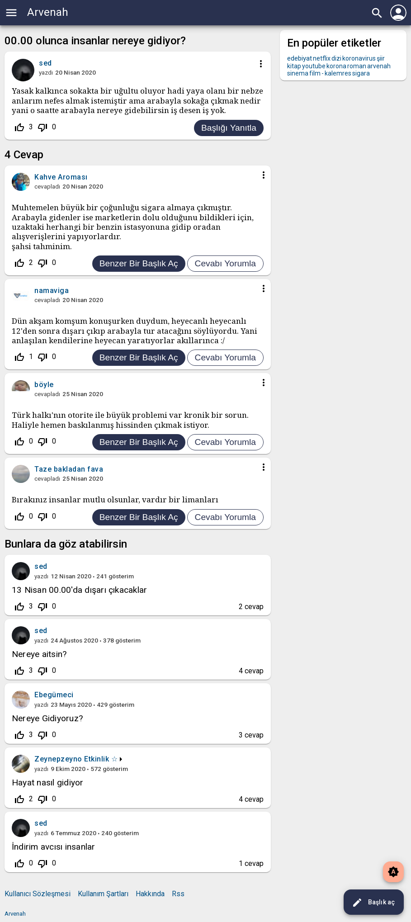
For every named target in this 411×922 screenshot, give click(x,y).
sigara (361, 73)
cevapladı (47, 186)
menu (11, 12)
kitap (294, 66)
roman (356, 66)
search (377, 13)
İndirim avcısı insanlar (53, 847)
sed (40, 566)
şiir (381, 58)
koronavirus (359, 58)
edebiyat (299, 58)
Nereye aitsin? (39, 654)
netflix (322, 58)
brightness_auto (393, 872)
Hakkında (150, 893)
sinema (297, 73)
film (315, 73)
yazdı (46, 72)
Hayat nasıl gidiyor (48, 782)
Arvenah (47, 12)
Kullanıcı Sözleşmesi (38, 893)
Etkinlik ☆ (101, 759)
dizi (336, 58)
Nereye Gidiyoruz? (47, 718)
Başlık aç (373, 902)
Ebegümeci (54, 694)
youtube (314, 66)
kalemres (338, 73)
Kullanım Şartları (103, 893)
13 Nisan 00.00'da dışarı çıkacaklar (79, 590)
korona (336, 66)
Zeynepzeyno (58, 759)
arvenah (379, 66)
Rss (178, 893)
